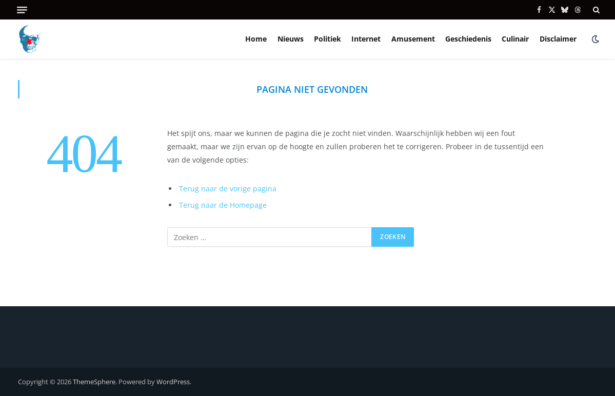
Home (256, 39)
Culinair (515, 39)
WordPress (173, 381)
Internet (366, 39)
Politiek (327, 39)
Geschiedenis (468, 39)
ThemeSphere (94, 381)
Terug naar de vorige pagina (227, 188)
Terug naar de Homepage (223, 205)
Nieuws (290, 39)
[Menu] (22, 10)
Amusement (413, 39)
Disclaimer (558, 39)
